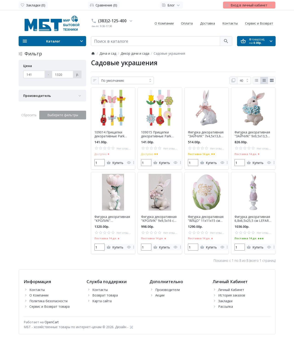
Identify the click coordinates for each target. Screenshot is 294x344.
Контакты (230, 23)
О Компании (164, 23)
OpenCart (52, 322)
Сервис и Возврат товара (49, 306)
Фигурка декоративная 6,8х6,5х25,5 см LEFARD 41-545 (253, 219)
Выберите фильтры (62, 115)
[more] (133, 162)
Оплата (187, 23)
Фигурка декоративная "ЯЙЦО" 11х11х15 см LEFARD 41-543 (205, 219)
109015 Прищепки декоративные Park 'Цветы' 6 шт (156, 134)
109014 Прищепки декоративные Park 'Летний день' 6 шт (109, 134)
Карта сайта (102, 301)
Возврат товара (105, 295)
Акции (159, 295)
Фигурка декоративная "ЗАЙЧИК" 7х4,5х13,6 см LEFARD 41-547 (205, 134)
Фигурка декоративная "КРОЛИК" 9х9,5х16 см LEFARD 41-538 (159, 219)
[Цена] (34, 74)
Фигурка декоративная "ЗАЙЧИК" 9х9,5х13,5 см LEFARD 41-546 (252, 134)
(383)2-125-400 (112, 20)
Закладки (225, 301)
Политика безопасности (48, 301)
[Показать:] (244, 81)
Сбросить (29, 115)
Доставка (207, 23)
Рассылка (225, 306)
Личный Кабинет (231, 290)
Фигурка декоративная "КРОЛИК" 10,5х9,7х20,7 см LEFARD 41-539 (112, 219)
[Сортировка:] (126, 81)
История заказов (231, 295)
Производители (167, 290)
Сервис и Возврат (259, 23)
